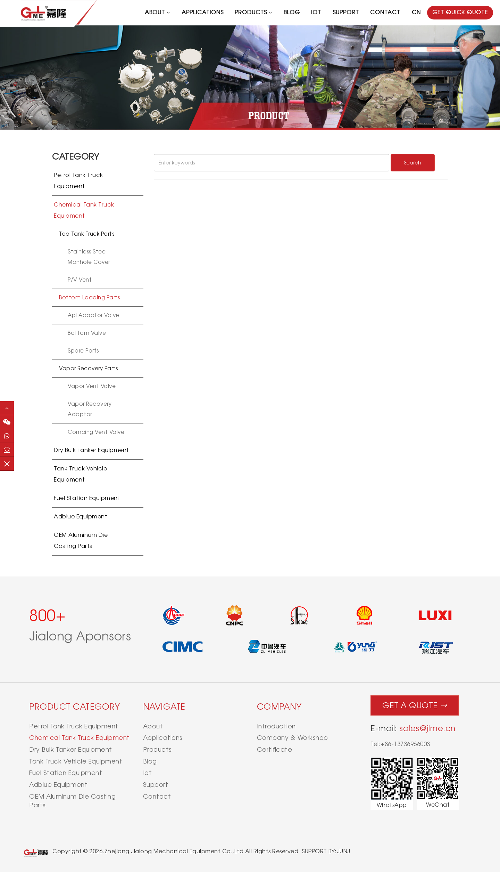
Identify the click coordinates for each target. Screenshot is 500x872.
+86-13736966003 (405, 744)
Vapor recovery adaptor (89, 409)
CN (416, 12)
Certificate (274, 749)
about (155, 12)
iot (316, 12)
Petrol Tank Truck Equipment (78, 180)
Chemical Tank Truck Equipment (84, 210)
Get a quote (414, 703)
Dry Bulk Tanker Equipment (91, 450)
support (346, 12)
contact (385, 12)
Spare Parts (83, 351)
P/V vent (80, 280)
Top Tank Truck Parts (86, 234)
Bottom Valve (87, 333)
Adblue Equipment (80, 516)
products (251, 12)
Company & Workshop (292, 737)
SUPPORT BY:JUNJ (326, 851)
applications (203, 12)
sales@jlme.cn (427, 728)
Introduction (276, 726)
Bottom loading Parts (89, 297)
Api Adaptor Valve (93, 315)
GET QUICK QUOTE (460, 12)
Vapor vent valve (92, 386)
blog (292, 12)
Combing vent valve (96, 432)
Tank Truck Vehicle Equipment (80, 474)
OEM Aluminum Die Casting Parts (81, 540)
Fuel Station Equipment (87, 498)
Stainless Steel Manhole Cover (89, 257)
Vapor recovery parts (88, 368)
